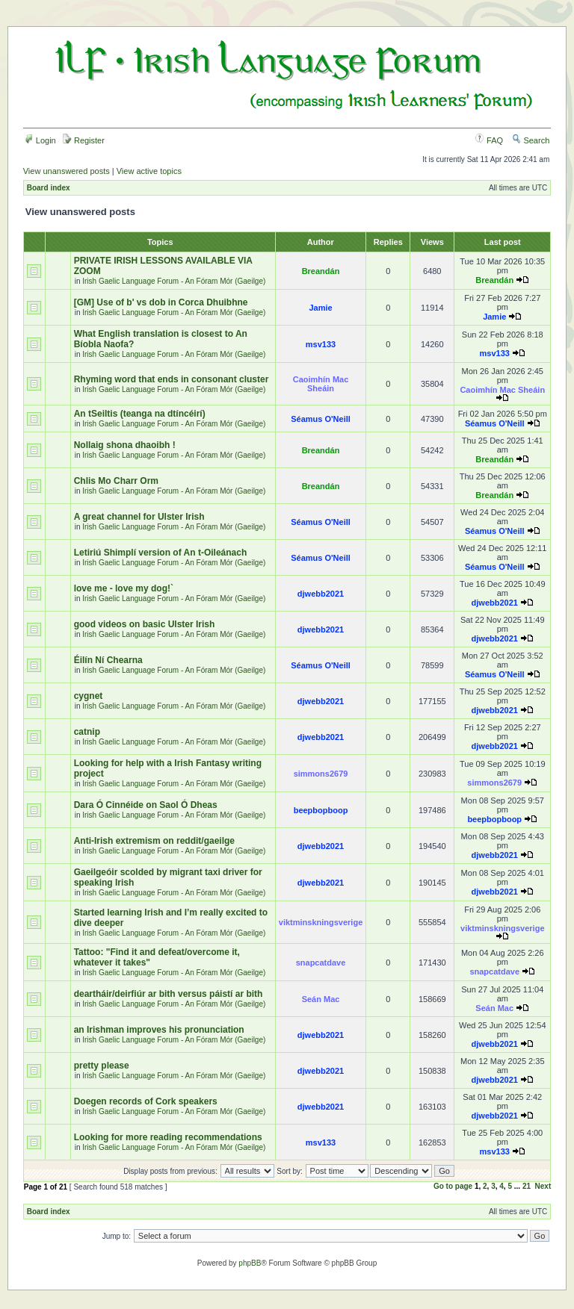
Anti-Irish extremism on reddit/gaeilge (154, 841)
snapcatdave (321, 962)
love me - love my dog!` (123, 588)
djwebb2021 (320, 593)
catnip (87, 732)
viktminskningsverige (321, 922)
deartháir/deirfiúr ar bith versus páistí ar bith (168, 994)
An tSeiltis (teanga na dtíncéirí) (140, 413)
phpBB (249, 1263)
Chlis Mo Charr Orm (116, 481)
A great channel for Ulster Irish (139, 517)
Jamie (320, 307)
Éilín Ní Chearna (108, 660)
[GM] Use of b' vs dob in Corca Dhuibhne (161, 302)
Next (543, 1186)
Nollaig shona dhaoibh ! (125, 445)
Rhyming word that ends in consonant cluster (171, 379)
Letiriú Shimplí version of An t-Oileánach (160, 552)
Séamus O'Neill (321, 418)
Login (40, 140)
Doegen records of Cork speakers (145, 1101)
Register (84, 140)
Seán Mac (321, 999)
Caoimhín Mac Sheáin (321, 384)
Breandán (321, 271)
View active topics (149, 171)
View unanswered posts (66, 171)
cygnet (88, 696)
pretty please (101, 1065)
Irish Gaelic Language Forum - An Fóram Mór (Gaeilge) (173, 281)
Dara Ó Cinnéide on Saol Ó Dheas (145, 805)
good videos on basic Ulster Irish (144, 624)
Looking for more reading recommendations (168, 1137)
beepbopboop (321, 810)
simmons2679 (321, 773)
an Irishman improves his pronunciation (159, 1029)
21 (526, 1186)
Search (530, 140)
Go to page (452, 1186)
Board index (48, 188)
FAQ (489, 140)
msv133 (321, 344)
